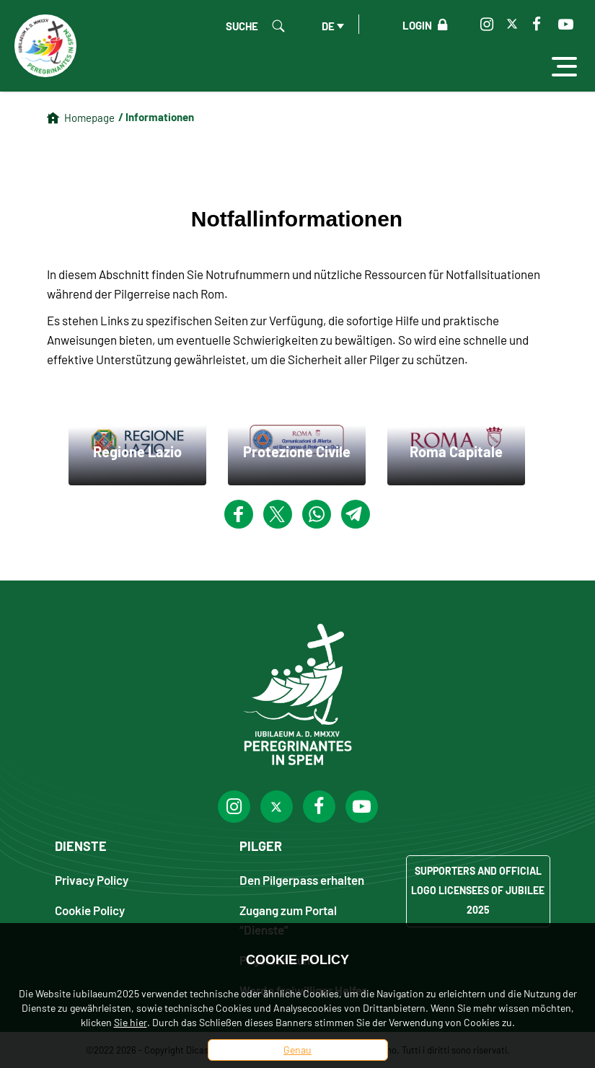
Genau (297, 1049)
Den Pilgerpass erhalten (301, 879)
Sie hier (130, 1022)
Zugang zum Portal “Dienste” (288, 919)
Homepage (89, 117)
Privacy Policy (91, 879)
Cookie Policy (90, 909)
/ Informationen (156, 116)
